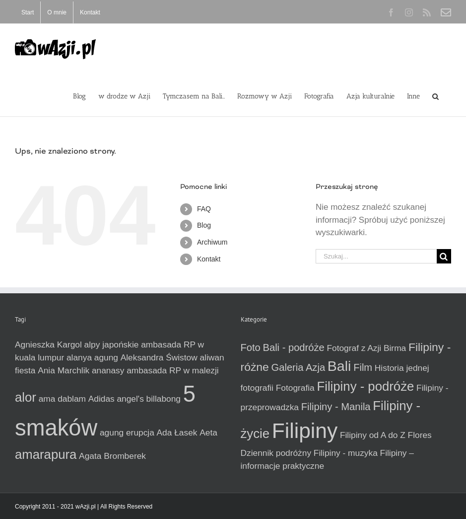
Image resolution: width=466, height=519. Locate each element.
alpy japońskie (111, 344)
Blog (204, 225)
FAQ (204, 209)
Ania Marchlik (63, 370)
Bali (339, 366)
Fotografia (295, 388)
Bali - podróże (294, 347)
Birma (395, 348)
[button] (435, 95)
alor (25, 397)
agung (106, 357)
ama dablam (62, 399)
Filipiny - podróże (365, 386)
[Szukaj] (444, 256)
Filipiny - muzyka (346, 453)
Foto (251, 347)
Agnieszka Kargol (48, 344)
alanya (79, 357)
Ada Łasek (177, 432)
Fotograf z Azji (354, 348)
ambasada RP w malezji (173, 370)
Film (362, 367)
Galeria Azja (298, 367)
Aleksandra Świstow (159, 357)
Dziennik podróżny (276, 453)
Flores (420, 435)
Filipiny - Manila (336, 406)
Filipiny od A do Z (372, 435)
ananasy (108, 370)
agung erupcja (127, 432)
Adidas (101, 399)
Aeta (208, 432)
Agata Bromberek (112, 456)
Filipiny (304, 430)
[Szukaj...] (376, 256)
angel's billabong (149, 399)
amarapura (45, 454)
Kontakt (208, 259)
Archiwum (212, 242)
